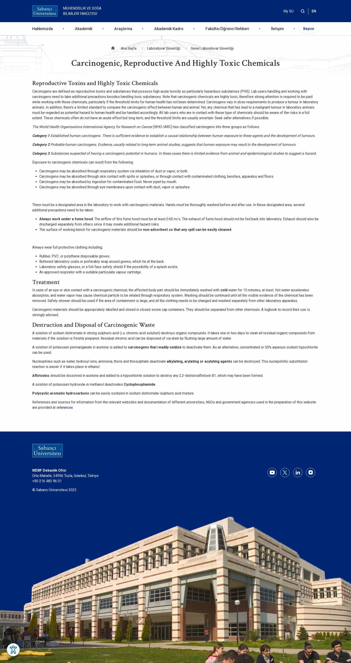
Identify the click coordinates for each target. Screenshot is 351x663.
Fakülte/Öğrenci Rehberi (227, 28)
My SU (288, 11)
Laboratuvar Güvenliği (163, 48)
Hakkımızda (42, 28)
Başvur (308, 29)
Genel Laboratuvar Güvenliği (212, 48)
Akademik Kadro (168, 28)
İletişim (277, 28)
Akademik (83, 28)
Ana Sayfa (128, 48)
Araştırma (123, 28)
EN (314, 11)
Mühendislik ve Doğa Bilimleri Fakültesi (82, 11)
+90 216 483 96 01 (47, 481)
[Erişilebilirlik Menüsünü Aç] (13, 649)
